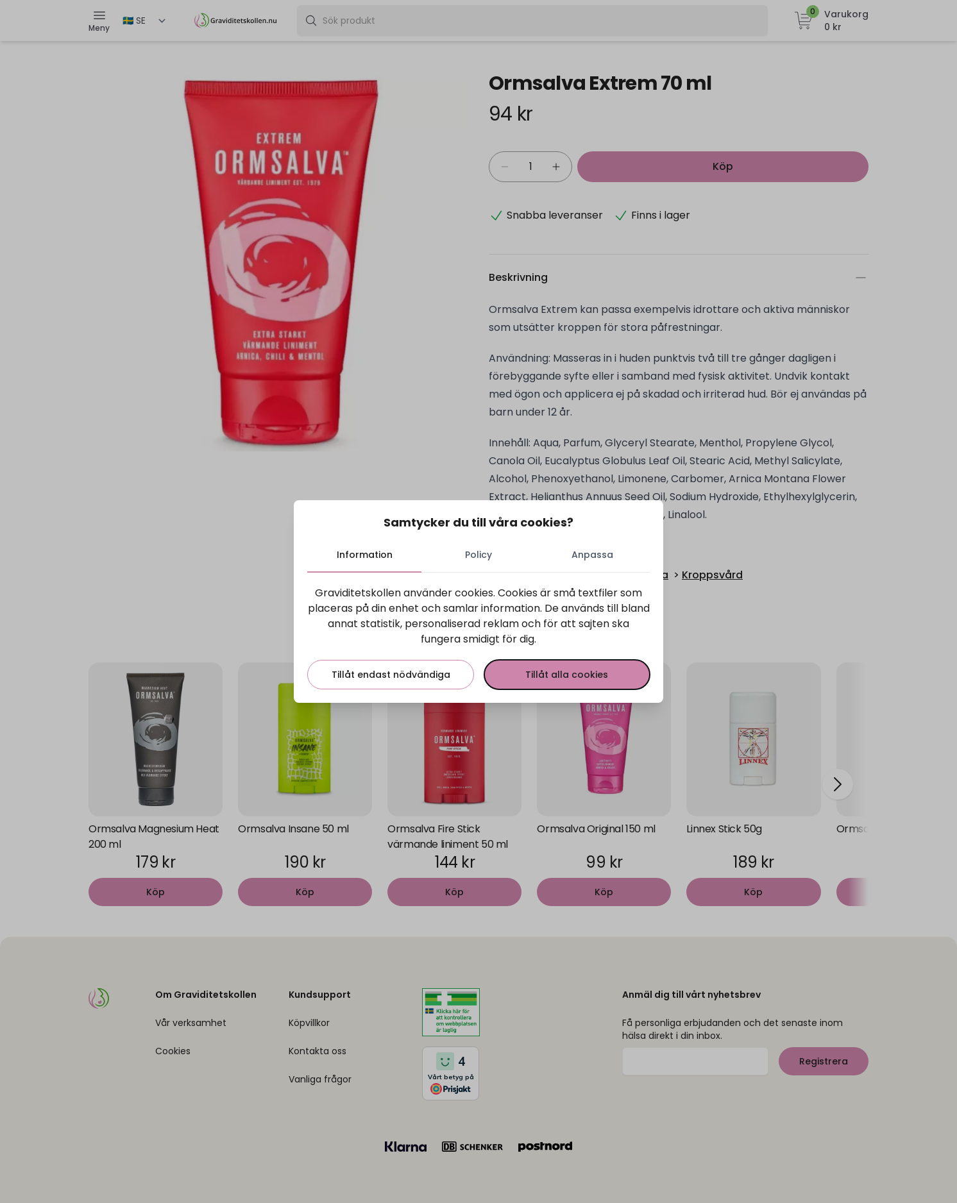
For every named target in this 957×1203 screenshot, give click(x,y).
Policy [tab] (478, 554)
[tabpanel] (478, 637)
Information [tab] (366, 554)
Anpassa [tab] (592, 554)
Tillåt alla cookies (566, 674)
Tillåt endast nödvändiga (391, 674)
